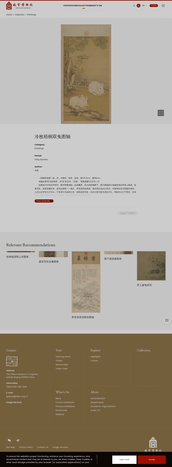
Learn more (121, 460)
